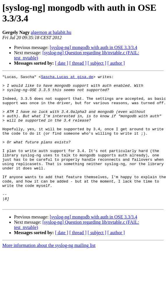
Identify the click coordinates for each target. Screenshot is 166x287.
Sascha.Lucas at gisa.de (67, 77)
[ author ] (116, 63)
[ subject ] (97, 63)
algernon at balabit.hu (51, 32)
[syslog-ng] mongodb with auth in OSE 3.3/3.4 (93, 47)
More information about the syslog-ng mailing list (49, 271)
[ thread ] (77, 63)
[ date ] (61, 63)
